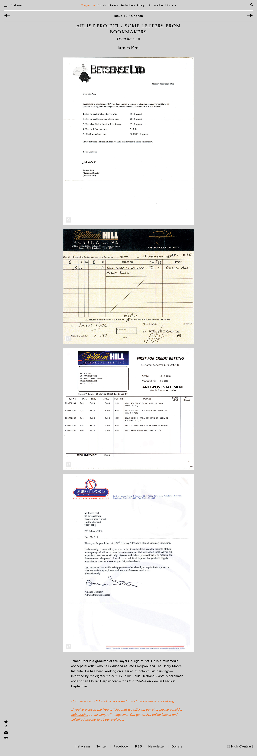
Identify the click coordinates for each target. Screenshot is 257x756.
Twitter (102, 746)
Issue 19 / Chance (128, 16)
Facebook (121, 746)
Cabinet (17, 5)
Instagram (82, 746)
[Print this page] (6, 738)
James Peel (79, 670)
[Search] (251, 5)
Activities (128, 5)
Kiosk (102, 5)
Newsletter (156, 746)
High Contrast (242, 746)
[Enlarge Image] (68, 229)
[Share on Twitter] (6, 722)
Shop (141, 5)
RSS (138, 746)
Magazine (88, 5)
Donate (170, 5)
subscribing (79, 723)
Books (114, 5)
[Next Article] (250, 16)
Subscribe (155, 5)
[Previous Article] (7, 16)
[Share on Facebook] (6, 727)
